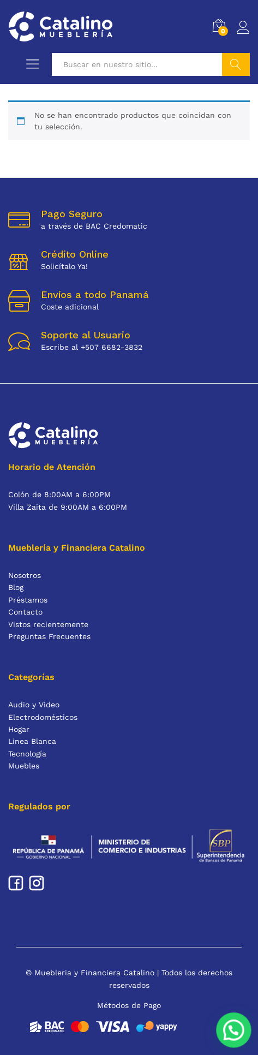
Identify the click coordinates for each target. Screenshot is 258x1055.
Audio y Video (33, 704)
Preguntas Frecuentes (49, 636)
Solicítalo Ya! (64, 266)
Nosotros (24, 575)
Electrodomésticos (42, 717)
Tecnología (27, 753)
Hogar (18, 729)
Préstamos (27, 599)
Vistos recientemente (48, 624)
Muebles (23, 765)
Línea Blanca (32, 741)
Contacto (25, 611)
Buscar (236, 64)
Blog (15, 587)
